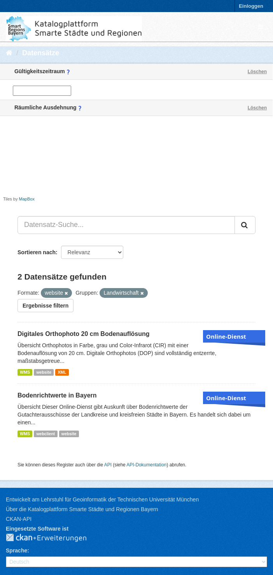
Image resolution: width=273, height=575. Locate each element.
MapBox (27, 199)
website (43, 372)
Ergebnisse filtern (45, 305)
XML (62, 372)
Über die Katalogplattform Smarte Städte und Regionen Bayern (82, 509)
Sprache (16, 550)
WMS (25, 372)
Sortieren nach (37, 252)
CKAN (52, 538)
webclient (45, 433)
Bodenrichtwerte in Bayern (57, 395)
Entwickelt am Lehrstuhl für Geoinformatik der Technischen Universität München (102, 499)
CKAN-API (19, 519)
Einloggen (251, 6)
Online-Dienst (226, 336)
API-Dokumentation (146, 465)
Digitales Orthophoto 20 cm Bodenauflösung (84, 334)
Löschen (257, 71)
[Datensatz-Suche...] (126, 225)
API (108, 465)
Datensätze (40, 53)
